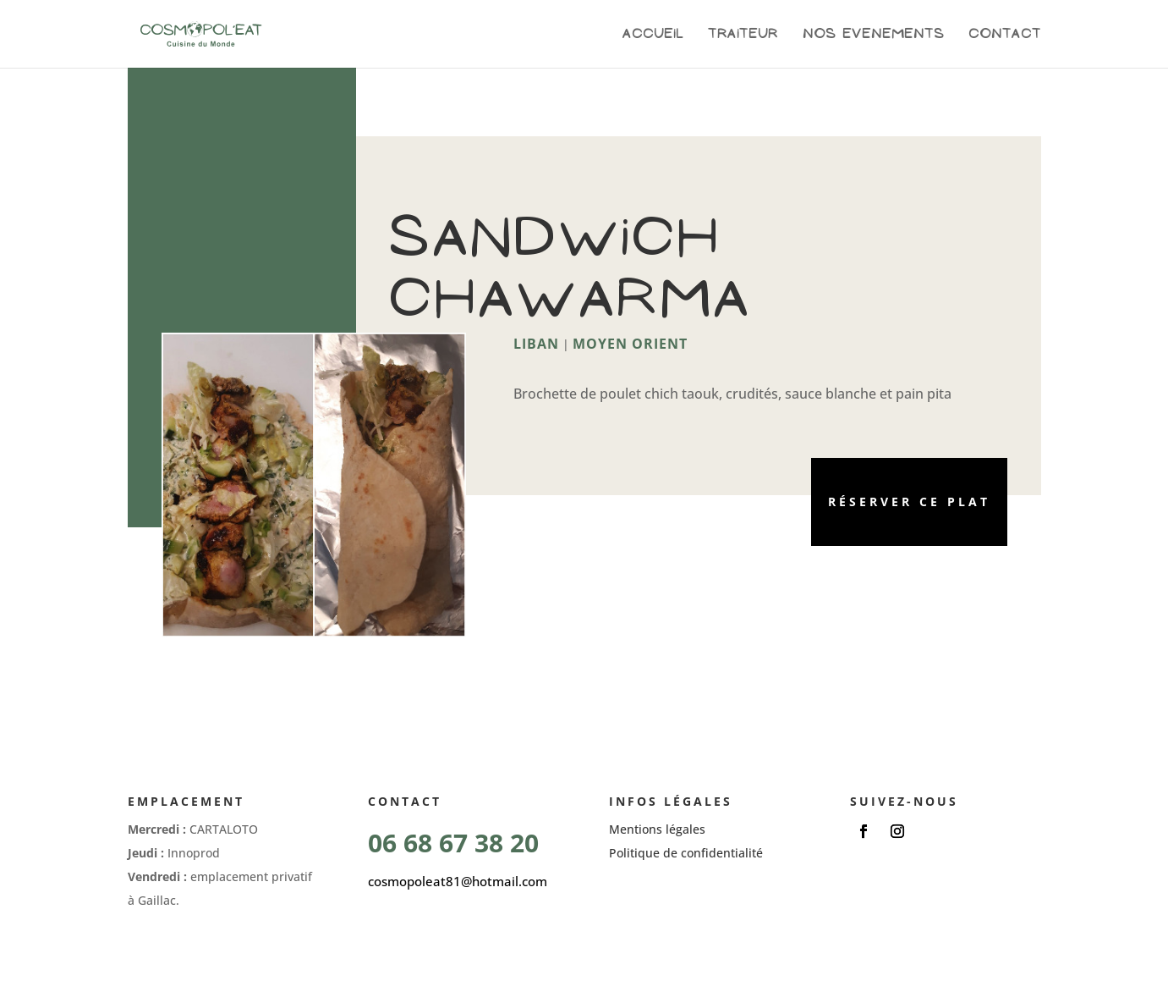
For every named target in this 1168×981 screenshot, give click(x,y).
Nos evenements (873, 34)
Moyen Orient (630, 343)
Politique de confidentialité (686, 853)
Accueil (652, 34)
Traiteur (743, 34)
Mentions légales (657, 829)
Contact (1004, 34)
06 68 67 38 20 (453, 842)
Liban (536, 343)
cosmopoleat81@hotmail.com (457, 881)
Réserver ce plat (909, 501)
